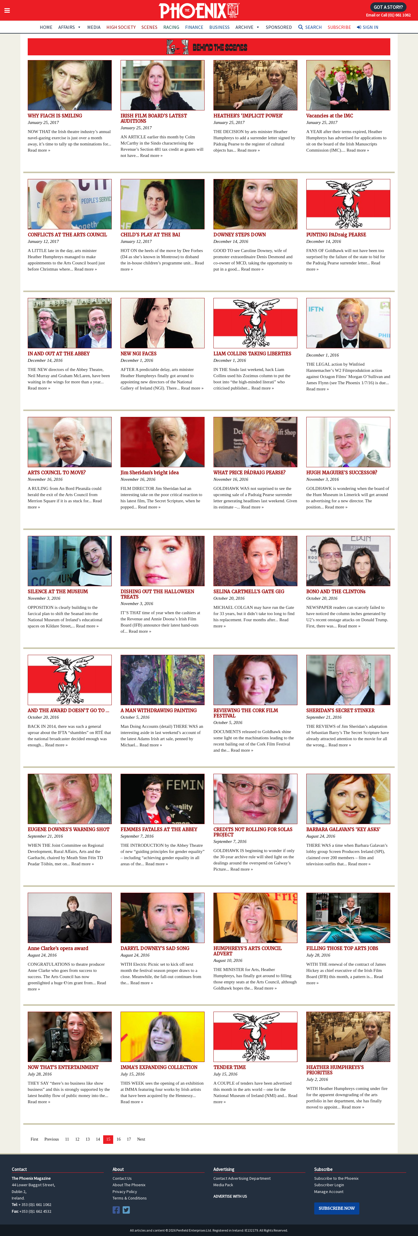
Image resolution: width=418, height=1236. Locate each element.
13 (87, 1139)
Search (313, 27)
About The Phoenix (129, 1184)
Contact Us (122, 1178)
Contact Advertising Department (242, 1178)
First (34, 1139)
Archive (248, 27)
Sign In (370, 27)
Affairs (69, 27)
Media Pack (223, 1184)
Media (94, 27)
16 (118, 1139)
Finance (194, 27)
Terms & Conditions (130, 1198)
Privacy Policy (125, 1191)
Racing (171, 27)
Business (219, 27)
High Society (121, 27)
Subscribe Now (337, 1208)
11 (67, 1139)
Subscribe (339, 27)
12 (77, 1139)
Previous (52, 1139)
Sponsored (279, 27)
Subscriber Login (329, 1184)
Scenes (149, 27)
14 (98, 1139)
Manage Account (328, 1191)
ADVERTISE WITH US (230, 1196)
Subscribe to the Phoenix (336, 1178)
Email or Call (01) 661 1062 (388, 15)
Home (46, 27)
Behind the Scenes (209, 46)
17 (129, 1139)
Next (141, 1139)
